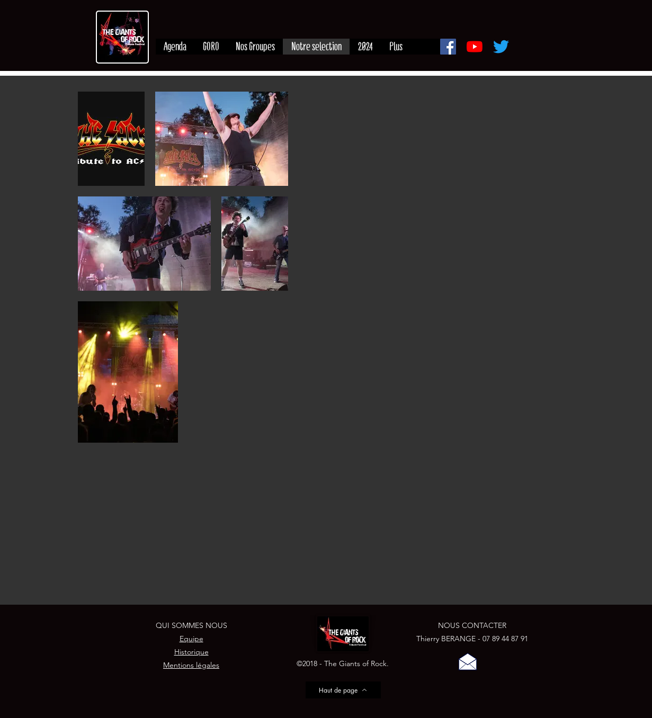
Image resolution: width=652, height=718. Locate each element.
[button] (467, 661)
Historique (191, 652)
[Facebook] (448, 47)
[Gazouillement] (501, 47)
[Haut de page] (343, 689)
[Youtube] (475, 47)
